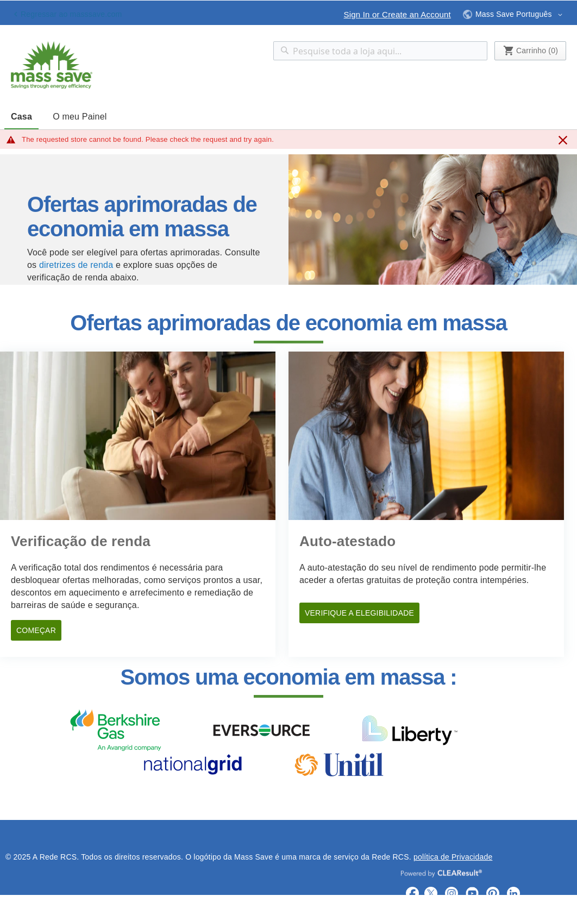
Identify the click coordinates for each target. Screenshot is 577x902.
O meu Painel (79, 116)
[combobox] (380, 50)
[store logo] (51, 65)
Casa (21, 116)
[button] (514, 12)
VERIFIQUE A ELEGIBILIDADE (359, 613)
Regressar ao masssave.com (71, 14)
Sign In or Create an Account (397, 14)
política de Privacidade (452, 857)
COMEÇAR (36, 630)
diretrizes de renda (76, 265)
